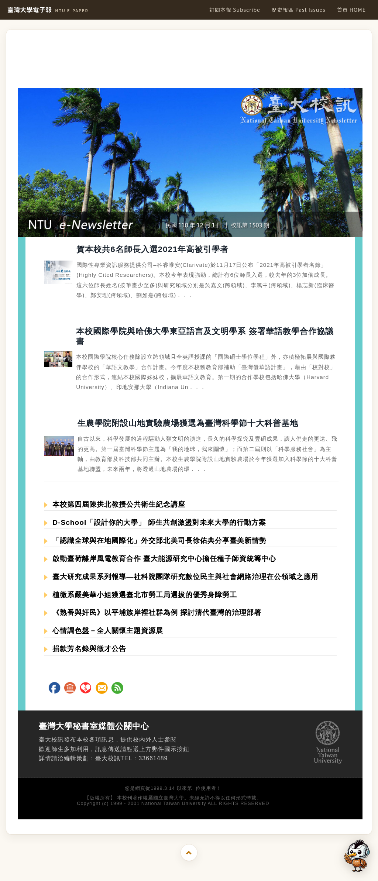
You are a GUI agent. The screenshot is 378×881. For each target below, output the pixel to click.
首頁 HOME (351, 9)
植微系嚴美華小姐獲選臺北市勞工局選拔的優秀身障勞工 (140, 595)
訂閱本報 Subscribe (234, 9)
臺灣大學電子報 (48, 10)
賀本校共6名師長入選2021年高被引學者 (152, 249)
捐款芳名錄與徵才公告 (85, 649)
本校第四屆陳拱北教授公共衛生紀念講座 (114, 504)
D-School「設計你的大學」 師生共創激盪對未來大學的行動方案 (155, 522)
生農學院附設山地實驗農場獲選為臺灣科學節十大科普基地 (188, 423)
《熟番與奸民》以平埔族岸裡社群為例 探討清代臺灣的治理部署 (152, 612)
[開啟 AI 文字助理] (357, 855)
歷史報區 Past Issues (299, 9)
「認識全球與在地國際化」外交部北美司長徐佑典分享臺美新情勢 (155, 540)
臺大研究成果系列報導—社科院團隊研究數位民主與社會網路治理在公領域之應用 (181, 577)
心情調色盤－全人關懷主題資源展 (103, 630)
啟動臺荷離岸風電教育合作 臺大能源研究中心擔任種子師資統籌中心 (160, 558)
